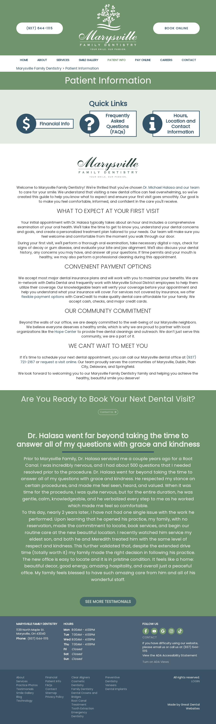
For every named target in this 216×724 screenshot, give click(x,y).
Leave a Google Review (163, 631)
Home (24, 60)
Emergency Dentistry (79, 714)
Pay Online (143, 60)
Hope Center (65, 331)
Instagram (171, 631)
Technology (24, 701)
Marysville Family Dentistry (39, 68)
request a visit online (58, 361)
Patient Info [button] (117, 60)
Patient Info (53, 681)
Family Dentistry (82, 689)
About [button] (42, 60)
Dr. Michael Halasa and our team (171, 187)
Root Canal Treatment (78, 703)
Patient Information (82, 68)
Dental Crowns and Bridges (84, 695)
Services (62, 60)
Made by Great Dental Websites (184, 706)
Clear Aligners (80, 677)
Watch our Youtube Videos (154, 631)
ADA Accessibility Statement (176, 655)
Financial (51, 677)
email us (159, 647)
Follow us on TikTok (180, 631)
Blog (19, 697)
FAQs (48, 685)
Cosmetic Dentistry (78, 683)
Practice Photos (27, 685)
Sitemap (51, 693)
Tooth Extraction (82, 708)
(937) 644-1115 (39, 28)
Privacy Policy (54, 697)
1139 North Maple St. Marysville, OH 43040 (30, 632)
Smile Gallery (88, 60)
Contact (189, 60)
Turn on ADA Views (155, 662)
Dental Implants (116, 689)
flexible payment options (42, 296)
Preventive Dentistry (112, 679)
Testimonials (25, 689)
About (20, 677)
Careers (166, 60)
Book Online (176, 28)
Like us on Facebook (145, 631)
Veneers (110, 685)
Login (195, 681)
